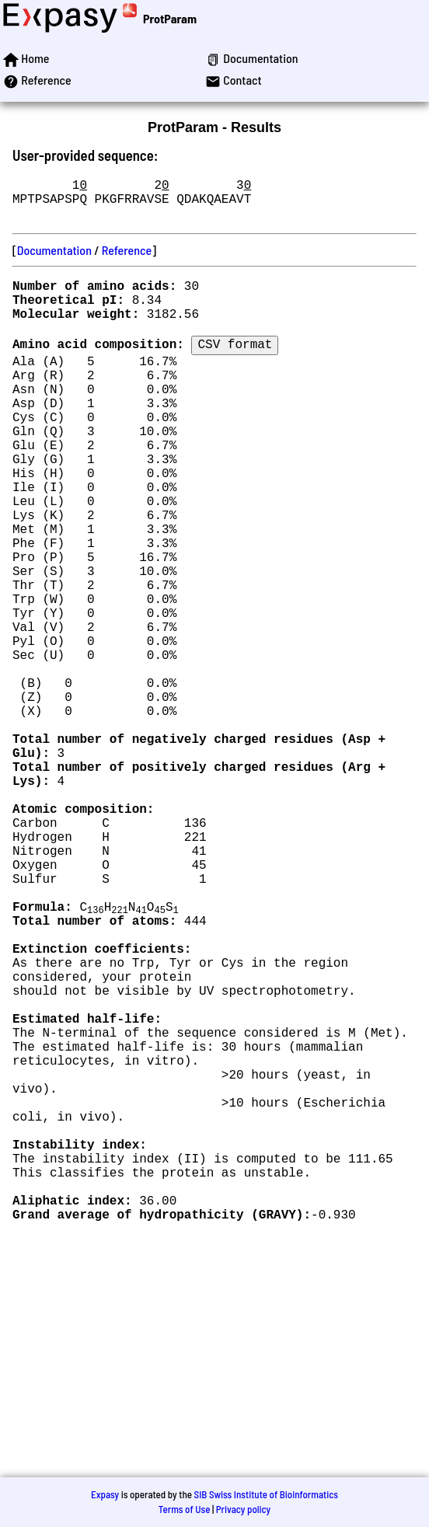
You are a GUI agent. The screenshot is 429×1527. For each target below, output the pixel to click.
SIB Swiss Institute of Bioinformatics (266, 1494)
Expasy (105, 1494)
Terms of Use (185, 1509)
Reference (127, 259)
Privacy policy (243, 1509)
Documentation (54, 259)
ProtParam (170, 18)
